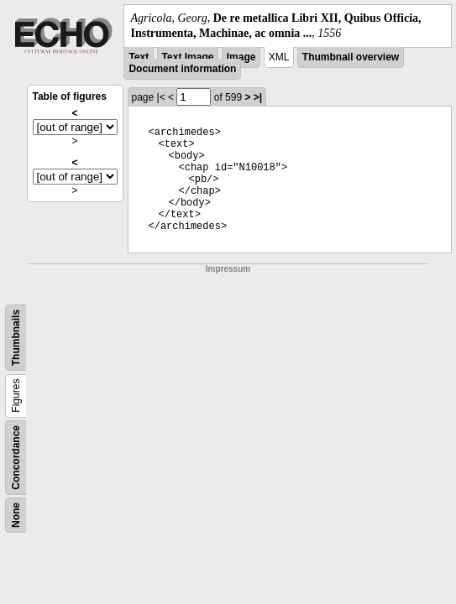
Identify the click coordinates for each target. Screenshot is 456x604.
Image (241, 57)
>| (258, 97)
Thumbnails (16, 338)
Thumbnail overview (350, 57)
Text (138, 57)
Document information (182, 69)
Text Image (188, 57)
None (16, 515)
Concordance (16, 457)
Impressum (228, 268)
